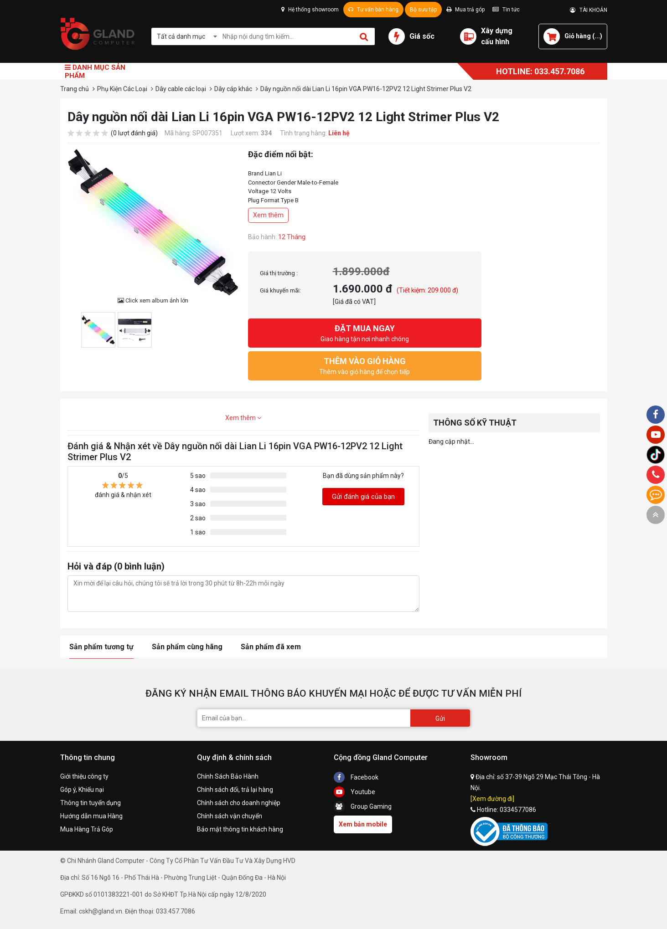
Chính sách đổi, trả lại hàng (235, 789)
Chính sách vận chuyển (229, 816)
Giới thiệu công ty (84, 776)
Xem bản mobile (363, 824)
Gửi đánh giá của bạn (363, 497)
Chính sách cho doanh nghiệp (238, 802)
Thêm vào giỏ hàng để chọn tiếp (365, 365)
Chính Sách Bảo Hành (228, 776)
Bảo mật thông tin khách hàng (240, 829)
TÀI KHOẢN (588, 10)
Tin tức (506, 9)
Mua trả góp (465, 9)
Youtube (354, 791)
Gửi (440, 718)
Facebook (356, 777)
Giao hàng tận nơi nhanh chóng (365, 332)
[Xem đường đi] (492, 798)
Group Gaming (363, 806)
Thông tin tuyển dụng (90, 802)
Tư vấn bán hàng (373, 9)
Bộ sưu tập (423, 9)
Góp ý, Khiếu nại (82, 789)
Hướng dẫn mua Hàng (91, 816)
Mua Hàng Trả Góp (86, 829)
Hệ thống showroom (310, 9)
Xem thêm (268, 215)
